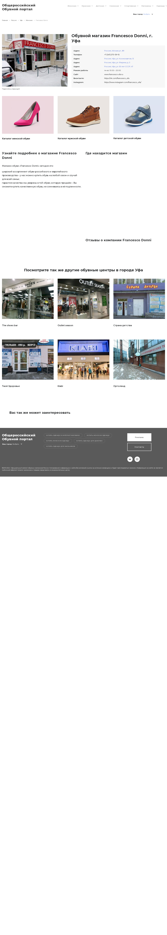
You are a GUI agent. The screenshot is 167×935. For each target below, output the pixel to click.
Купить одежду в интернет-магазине (63, 435)
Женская (69, 6)
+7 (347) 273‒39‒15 (111, 54)
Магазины (143, 6)
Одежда (158, 6)
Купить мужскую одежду (57, 441)
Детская (97, 6)
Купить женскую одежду (98, 435)
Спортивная (127, 6)
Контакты (139, 447)
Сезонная (111, 6)
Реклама (139, 437)
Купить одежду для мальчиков (60, 446)
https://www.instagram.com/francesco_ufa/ (122, 82)
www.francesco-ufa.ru (113, 74)
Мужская (83, 6)
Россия (14, 20)
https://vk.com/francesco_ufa (116, 78)
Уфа (21, 20)
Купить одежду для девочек (89, 441)
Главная (5, 20)
